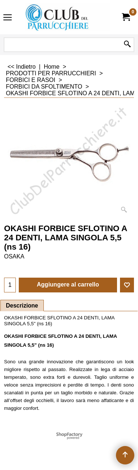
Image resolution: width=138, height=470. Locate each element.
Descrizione (22, 305)
